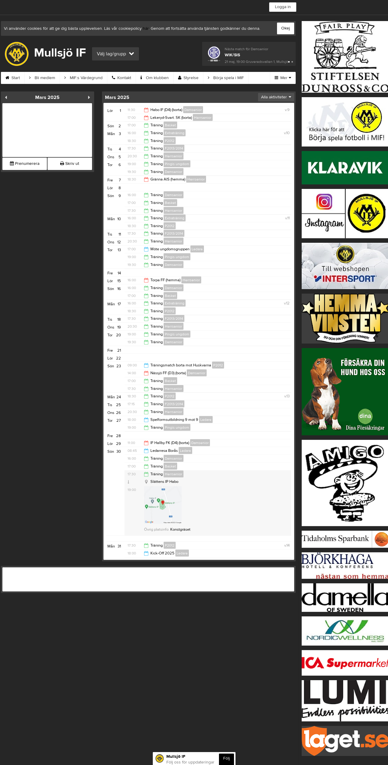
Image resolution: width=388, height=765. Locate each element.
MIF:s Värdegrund (83, 78)
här (146, 28)
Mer (283, 78)
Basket (170, 125)
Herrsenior (202, 117)
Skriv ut (69, 163)
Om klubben (154, 78)
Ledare (197, 249)
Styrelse (188, 78)
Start (12, 78)
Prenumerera (24, 163)
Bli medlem (42, 78)
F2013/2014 (174, 148)
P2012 (169, 140)
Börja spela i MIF (226, 78)
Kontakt (121, 78)
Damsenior (193, 109)
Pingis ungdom (177, 164)
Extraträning (174, 133)
